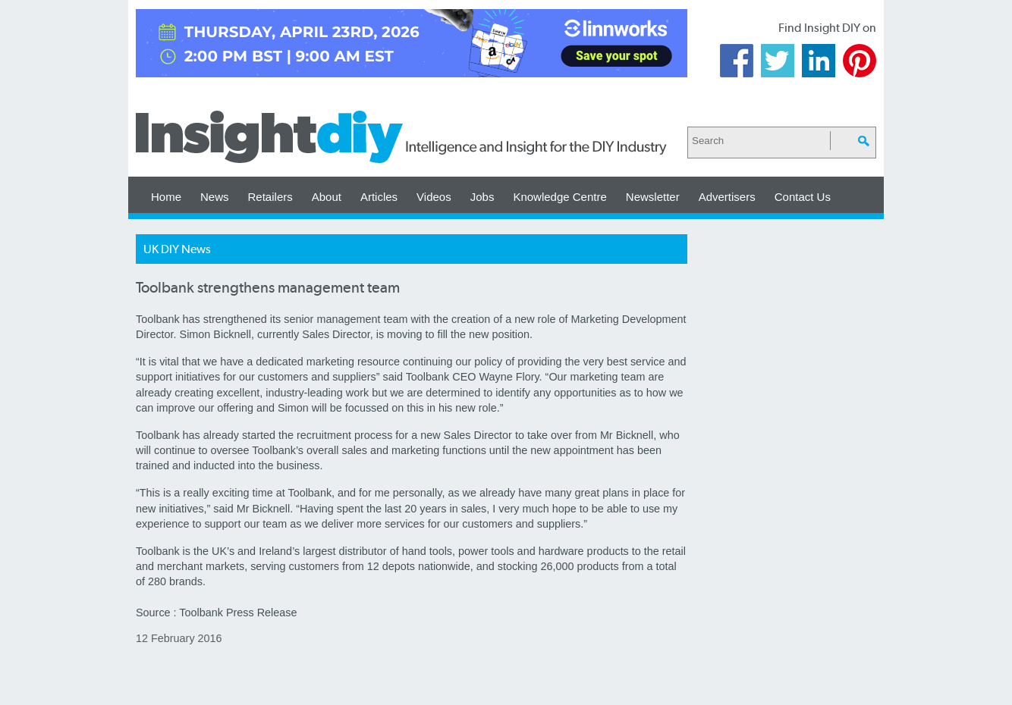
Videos (433, 196)
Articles (379, 196)
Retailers (270, 196)
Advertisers (727, 196)
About (326, 196)
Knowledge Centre (559, 196)
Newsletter (653, 196)
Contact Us (803, 196)
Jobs (482, 196)
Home (166, 196)
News (214, 196)
